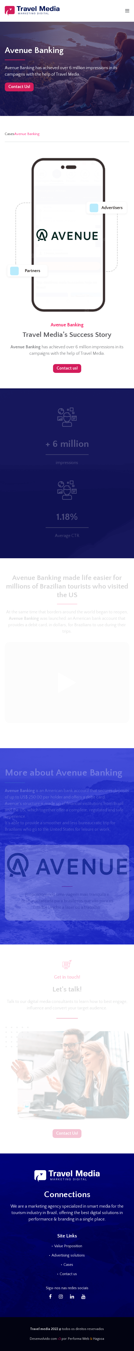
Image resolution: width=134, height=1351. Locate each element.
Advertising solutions (68, 1255)
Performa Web (78, 1339)
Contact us (68, 1274)
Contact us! (67, 368)
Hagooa (98, 1339)
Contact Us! (19, 86)
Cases (9, 134)
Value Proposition (68, 1246)
